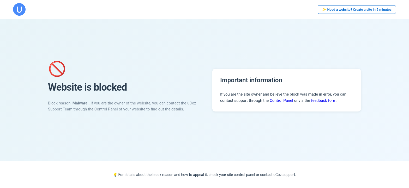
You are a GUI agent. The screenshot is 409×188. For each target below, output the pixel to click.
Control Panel (281, 100)
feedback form (323, 100)
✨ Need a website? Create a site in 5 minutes (357, 9)
